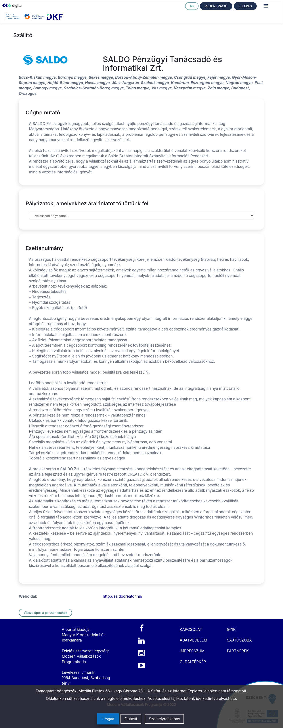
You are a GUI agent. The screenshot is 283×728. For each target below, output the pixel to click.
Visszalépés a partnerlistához (45, 613)
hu (192, 6)
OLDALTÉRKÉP (193, 662)
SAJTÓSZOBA (239, 640)
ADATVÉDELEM (193, 640)
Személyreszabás (164, 719)
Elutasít (130, 719)
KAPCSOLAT (191, 629)
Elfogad (108, 719)
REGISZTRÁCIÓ (216, 6)
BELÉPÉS (245, 6)
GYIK (231, 629)
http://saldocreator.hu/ (122, 596)
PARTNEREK (238, 651)
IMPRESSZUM (192, 651)
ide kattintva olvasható (216, 698)
